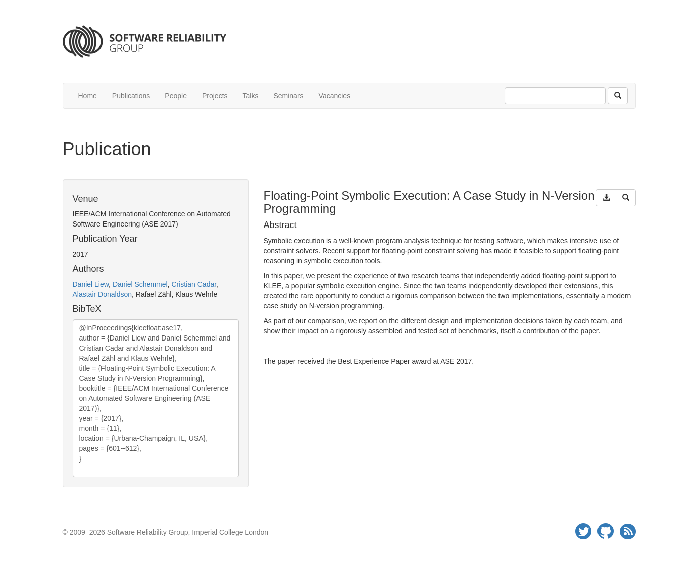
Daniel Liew (91, 284)
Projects (215, 96)
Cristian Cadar (193, 284)
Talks (251, 96)
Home (87, 96)
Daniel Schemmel (140, 284)
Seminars (288, 96)
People (176, 96)
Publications (131, 96)
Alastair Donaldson (102, 294)
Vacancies (335, 96)
